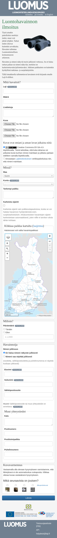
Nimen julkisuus (10, 349)
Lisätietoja (8, 107)
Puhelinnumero (11, 450)
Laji (5, 87)
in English (49, 15)
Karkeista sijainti (11, 202)
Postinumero (10, 429)
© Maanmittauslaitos (44, 315)
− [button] (7, 258)
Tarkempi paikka (10, 189)
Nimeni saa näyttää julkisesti (17, 357)
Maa (5, 172)
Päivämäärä (8, 326)
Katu (6, 416)
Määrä (6, 97)
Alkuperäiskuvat (42, 485)
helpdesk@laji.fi (43, 534)
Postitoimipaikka (12, 439)
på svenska (39, 15)
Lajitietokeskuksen (24, 159)
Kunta (6, 180)
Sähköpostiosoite (12, 390)
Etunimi (7, 369)
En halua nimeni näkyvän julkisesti (20, 353)
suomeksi (29, 15)
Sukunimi (8, 380)
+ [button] (7, 254)
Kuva (5, 120)
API (37, 530)
